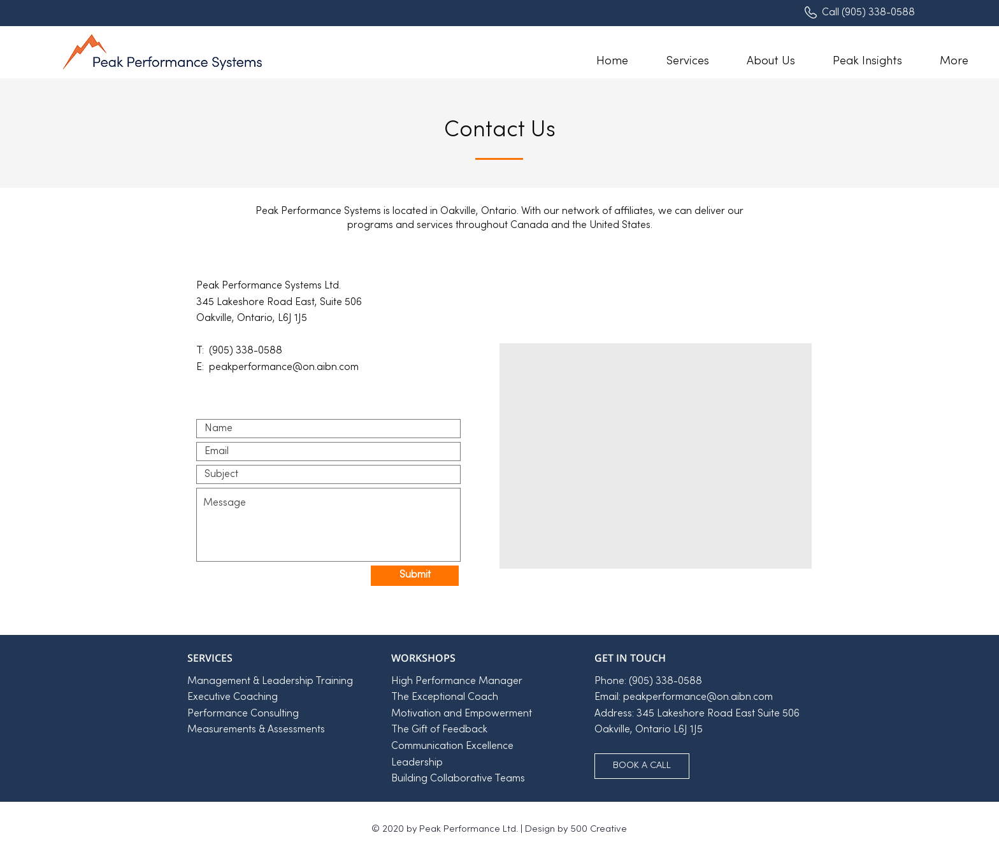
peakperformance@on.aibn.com (698, 697)
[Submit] (415, 576)
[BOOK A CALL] (641, 766)
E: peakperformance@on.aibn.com (277, 367)
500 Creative (598, 829)
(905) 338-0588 (878, 13)
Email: (608, 697)
